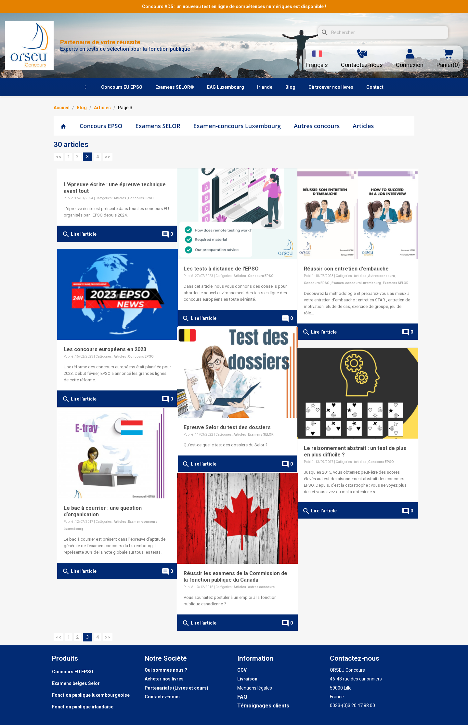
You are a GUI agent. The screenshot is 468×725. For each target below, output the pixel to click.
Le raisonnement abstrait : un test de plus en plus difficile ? (349, 445)
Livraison (247, 678)
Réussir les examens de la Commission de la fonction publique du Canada (232, 570)
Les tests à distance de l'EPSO (221, 263)
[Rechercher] (383, 32)
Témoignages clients (263, 706)
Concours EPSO (101, 126)
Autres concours (317, 126)
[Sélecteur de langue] (317, 58)
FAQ (242, 697)
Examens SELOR (158, 126)
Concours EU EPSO (72, 671)
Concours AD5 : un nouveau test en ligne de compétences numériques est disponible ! (234, 6)
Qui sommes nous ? (166, 670)
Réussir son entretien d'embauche (346, 263)
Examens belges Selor (76, 683)
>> (107, 156)
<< (58, 156)
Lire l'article (79, 234)
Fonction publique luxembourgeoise (91, 695)
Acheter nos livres (164, 678)
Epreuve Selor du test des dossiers (227, 421)
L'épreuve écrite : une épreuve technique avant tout (102, 187)
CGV (242, 670)
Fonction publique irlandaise (82, 706)
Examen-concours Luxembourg (237, 126)
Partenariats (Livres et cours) (176, 688)
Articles (363, 126)
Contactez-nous (162, 696)
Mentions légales (254, 688)
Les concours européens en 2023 (105, 343)
